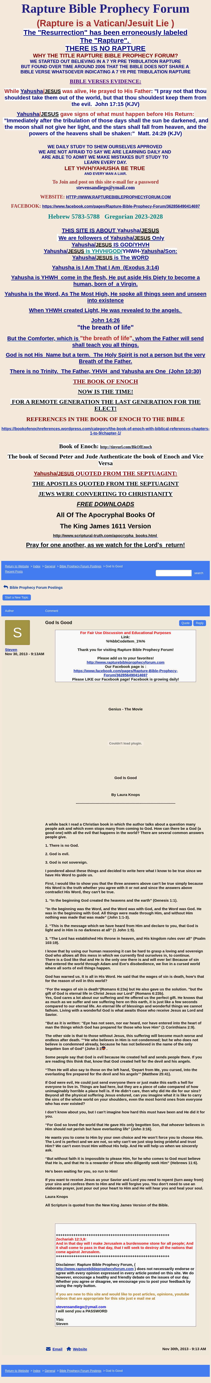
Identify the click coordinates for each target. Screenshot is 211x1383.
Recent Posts (14, 571)
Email (58, 1349)
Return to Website (17, 566)
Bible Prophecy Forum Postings (80, 566)
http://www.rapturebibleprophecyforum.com (125, 662)
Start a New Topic (16, 597)
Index (36, 566)
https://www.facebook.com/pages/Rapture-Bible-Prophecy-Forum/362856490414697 (125, 673)
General (50, 566)
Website (80, 1349)
